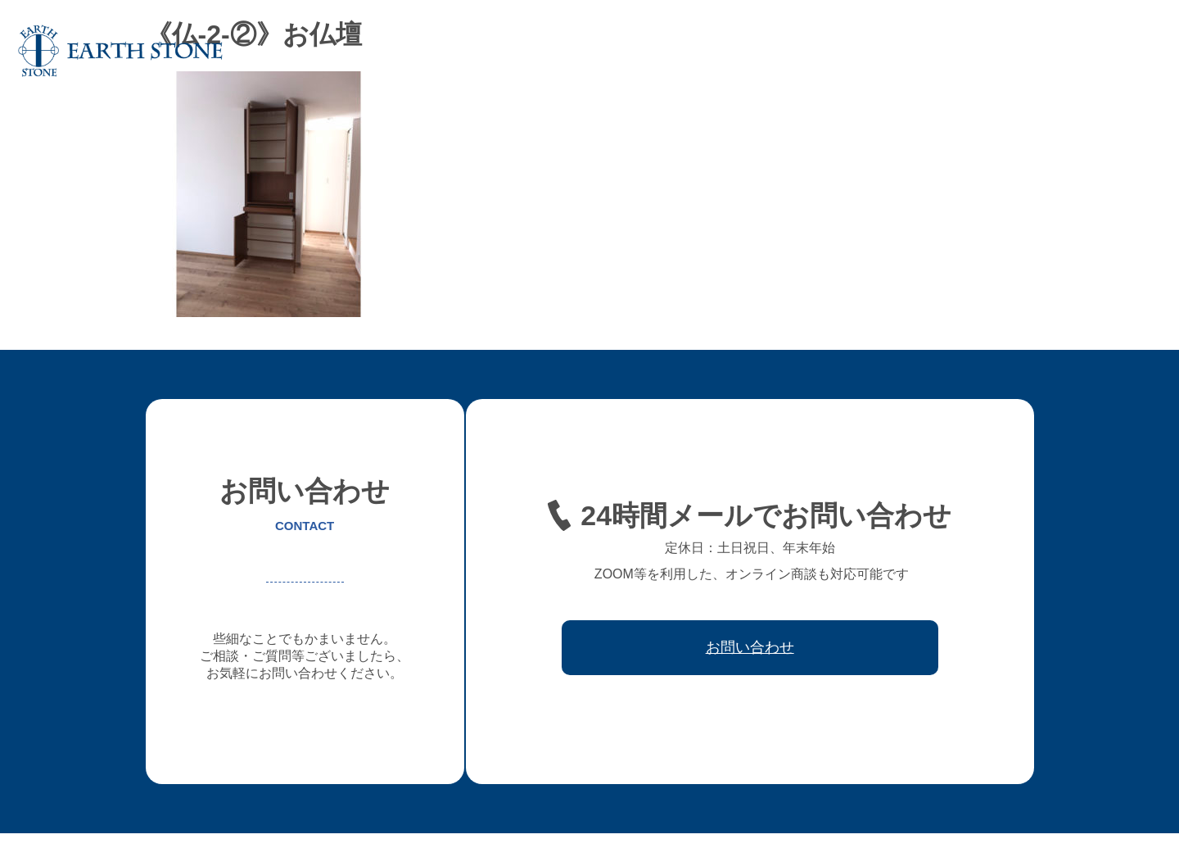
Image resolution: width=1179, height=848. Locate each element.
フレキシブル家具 (763, 50)
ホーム (457, 50)
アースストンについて (552, 50)
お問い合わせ (1116, 50)
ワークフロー (940, 50)
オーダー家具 (663, 50)
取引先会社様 (1028, 50)
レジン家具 (857, 50)
